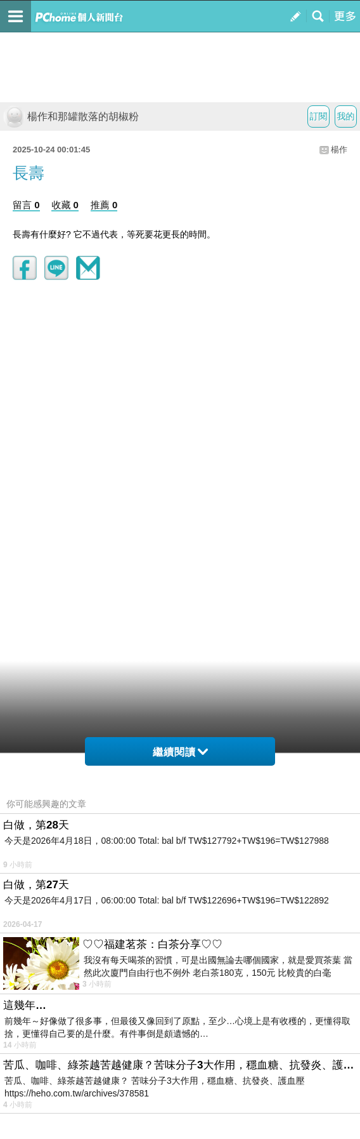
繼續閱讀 (180, 752)
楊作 (339, 149)
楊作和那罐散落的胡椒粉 (71, 116)
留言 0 (26, 204)
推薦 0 (104, 204)
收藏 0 (65, 204)
